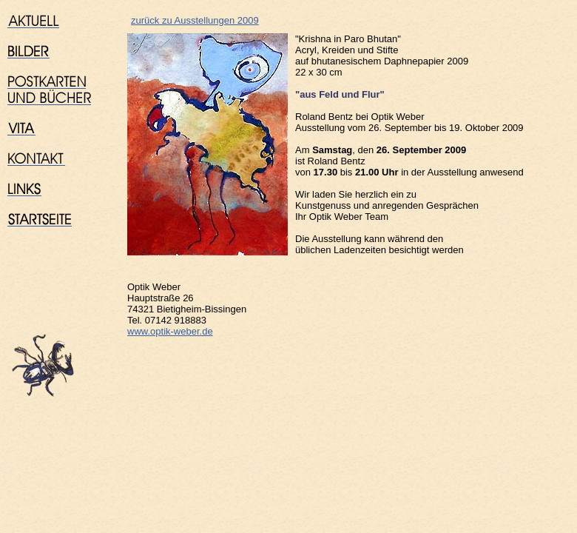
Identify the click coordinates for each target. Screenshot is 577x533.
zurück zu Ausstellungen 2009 (195, 20)
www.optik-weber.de (170, 331)
